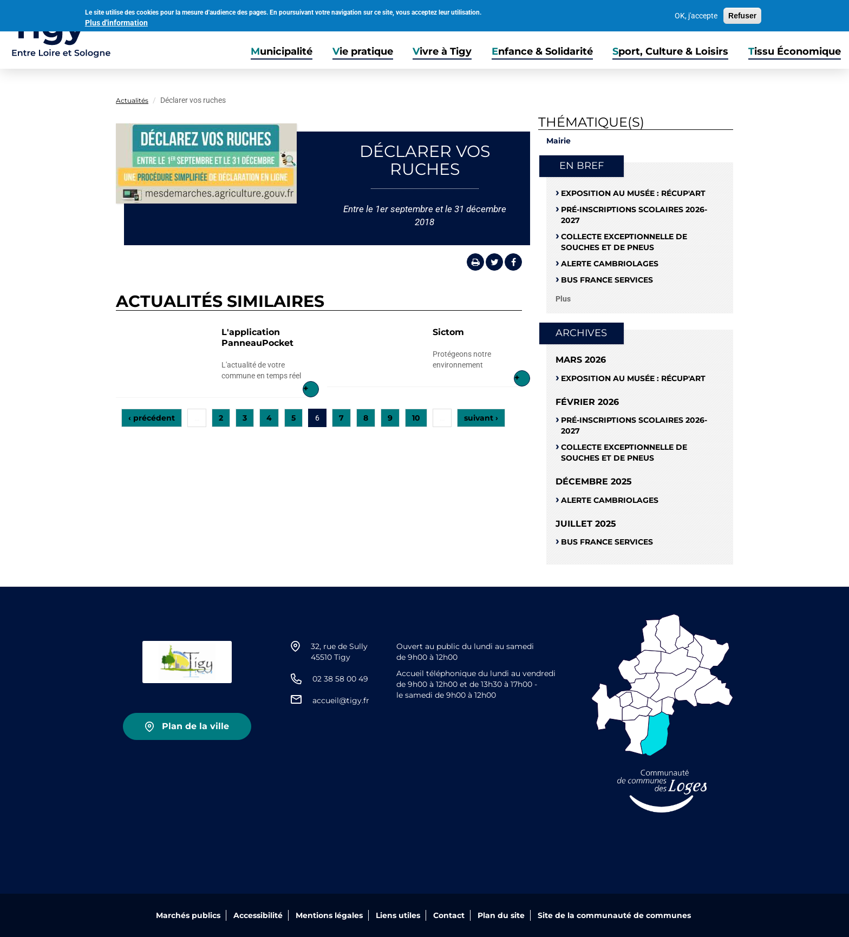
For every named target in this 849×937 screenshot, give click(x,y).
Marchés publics (188, 915)
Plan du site (501, 915)
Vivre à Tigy (442, 51)
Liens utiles (398, 915)
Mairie (558, 141)
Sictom (448, 332)
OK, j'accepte (696, 14)
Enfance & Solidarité (542, 51)
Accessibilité (258, 915)
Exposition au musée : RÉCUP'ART (633, 193)
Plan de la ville (195, 726)
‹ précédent (151, 418)
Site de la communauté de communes (614, 915)
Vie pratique (362, 51)
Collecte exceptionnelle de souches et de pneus (624, 242)
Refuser (742, 14)
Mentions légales (329, 915)
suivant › (481, 418)
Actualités (132, 100)
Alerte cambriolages (609, 263)
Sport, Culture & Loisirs (670, 51)
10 (416, 418)
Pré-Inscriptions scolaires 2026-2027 (634, 215)
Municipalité (281, 51)
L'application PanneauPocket (257, 337)
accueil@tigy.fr (340, 700)
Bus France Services (607, 280)
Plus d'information (116, 21)
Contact (449, 915)
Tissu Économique (794, 51)
